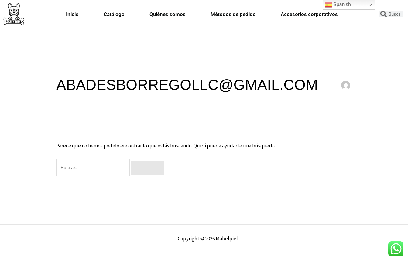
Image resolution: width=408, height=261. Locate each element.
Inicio (72, 14)
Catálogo (114, 14)
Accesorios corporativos (309, 14)
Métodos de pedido (233, 14)
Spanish (338, 4)
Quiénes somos (167, 14)
